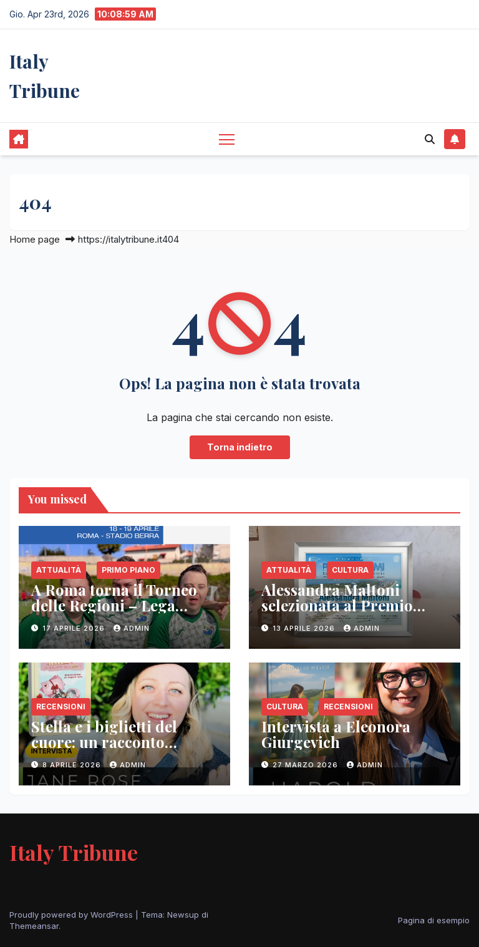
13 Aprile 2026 (305, 628)
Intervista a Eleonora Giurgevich (335, 734)
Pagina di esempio (434, 920)
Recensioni (60, 706)
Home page (34, 239)
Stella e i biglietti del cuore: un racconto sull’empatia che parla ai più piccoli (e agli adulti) (118, 749)
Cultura (350, 570)
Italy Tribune (73, 852)
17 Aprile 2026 (74, 628)
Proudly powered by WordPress (72, 915)
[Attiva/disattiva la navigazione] (226, 138)
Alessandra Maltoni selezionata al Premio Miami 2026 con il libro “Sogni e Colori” (344, 613)
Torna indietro (240, 447)
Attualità (58, 570)
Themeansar (34, 926)
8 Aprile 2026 (73, 764)
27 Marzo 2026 (307, 764)
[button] (430, 139)
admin (132, 628)
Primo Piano (128, 570)
